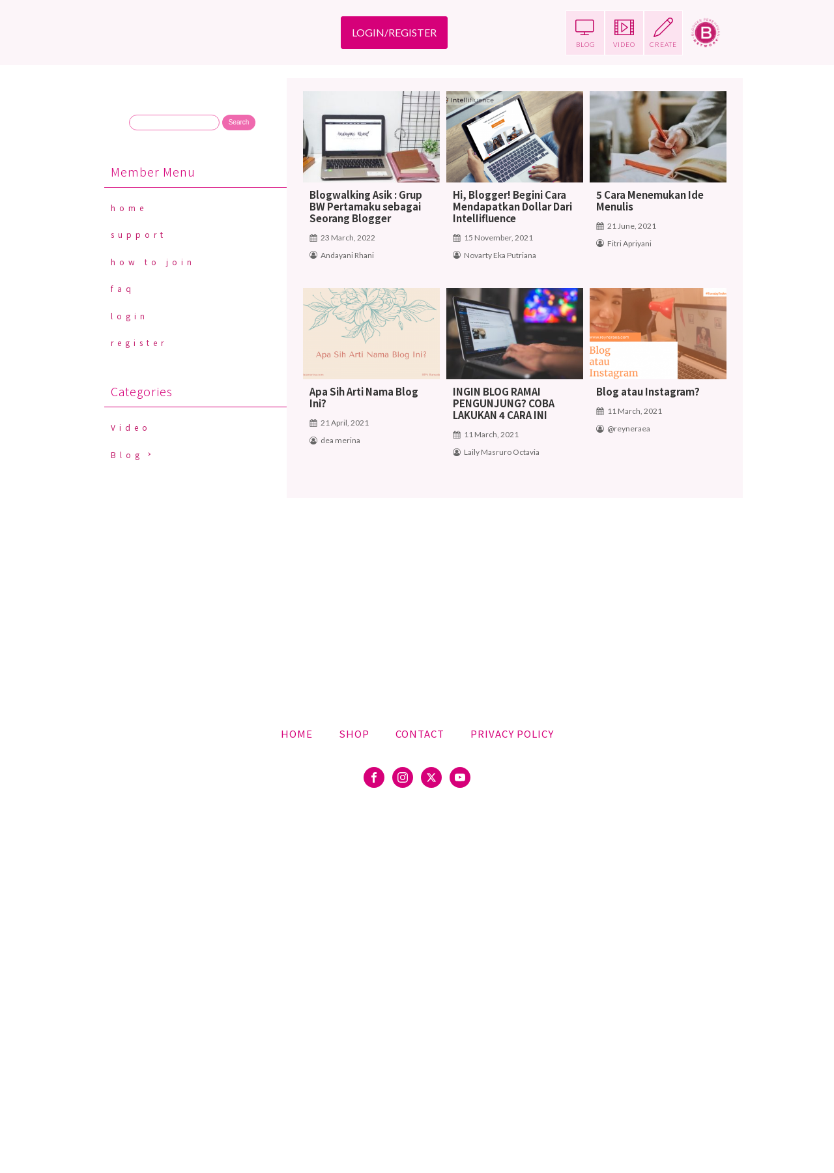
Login (130, 315)
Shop (354, 733)
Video (131, 427)
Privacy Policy (512, 733)
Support (139, 234)
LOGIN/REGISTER (394, 32)
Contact (419, 733)
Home (129, 207)
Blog (127, 454)
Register (139, 342)
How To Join (153, 261)
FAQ (123, 288)
